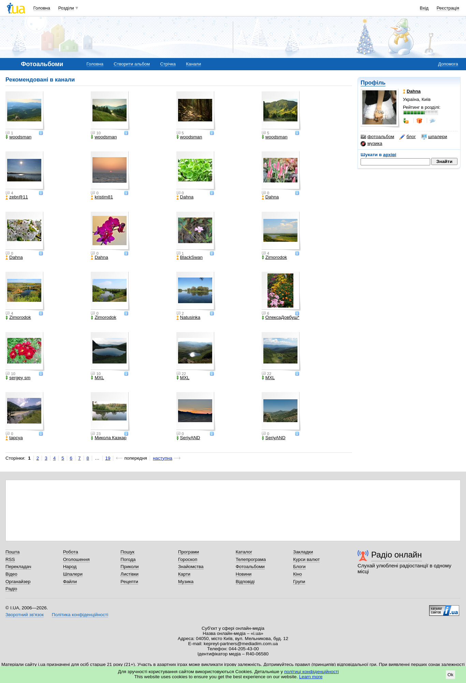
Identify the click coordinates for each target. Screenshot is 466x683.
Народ (70, 566)
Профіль (373, 82)
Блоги (299, 566)
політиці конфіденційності (311, 671)
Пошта (12, 551)
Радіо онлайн (396, 554)
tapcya (14, 438)
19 (108, 458)
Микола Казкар (108, 438)
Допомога (448, 63)
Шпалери (73, 574)
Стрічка (167, 63)
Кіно (297, 574)
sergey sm (17, 378)
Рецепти (129, 581)
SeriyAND (188, 438)
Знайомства (191, 566)
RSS (10, 559)
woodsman (18, 137)
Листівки (129, 574)
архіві (389, 154)
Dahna (185, 197)
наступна (162, 458)
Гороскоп (187, 559)
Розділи (66, 8)
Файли (70, 581)
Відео (11, 574)
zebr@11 (16, 197)
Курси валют (306, 559)
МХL (97, 378)
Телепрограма (251, 559)
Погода (127, 559)
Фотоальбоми (250, 566)
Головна (41, 8)
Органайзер (17, 581)
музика (371, 143)
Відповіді (245, 581)
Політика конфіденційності (80, 614)
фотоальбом (377, 136)
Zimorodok (274, 257)
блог (407, 136)
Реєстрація (448, 8)
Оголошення (76, 559)
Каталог (244, 551)
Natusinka (188, 317)
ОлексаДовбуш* (281, 317)
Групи (299, 581)
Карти (184, 574)
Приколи (129, 566)
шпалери (434, 136)
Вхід (424, 8)
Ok (450, 674)
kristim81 (102, 197)
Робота (70, 551)
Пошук (127, 551)
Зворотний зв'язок (24, 614)
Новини (244, 574)
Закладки (303, 551)
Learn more (311, 676)
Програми (188, 551)
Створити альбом (132, 63)
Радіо (11, 588)
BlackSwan (189, 257)
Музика (185, 581)
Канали (193, 63)
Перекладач (18, 566)
